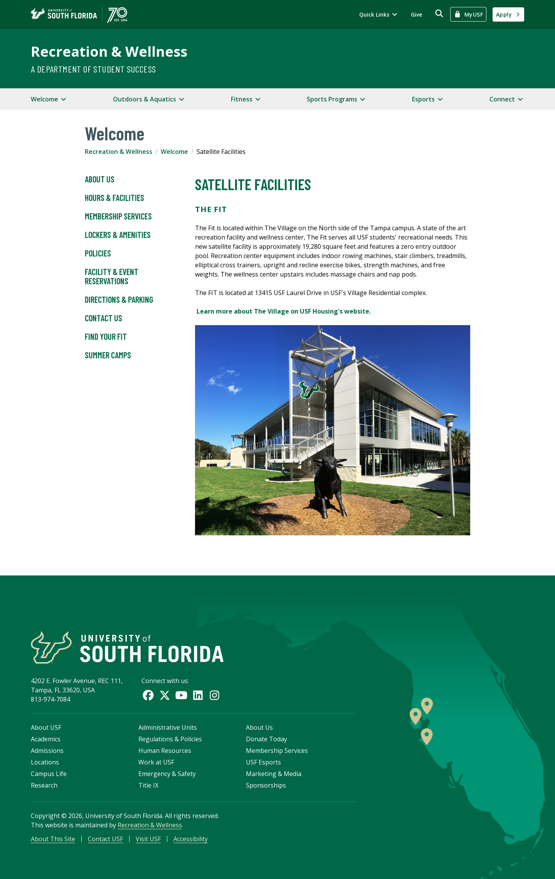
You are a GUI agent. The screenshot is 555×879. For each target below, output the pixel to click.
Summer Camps (108, 355)
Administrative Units (167, 727)
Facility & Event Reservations (111, 276)
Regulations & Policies (170, 739)
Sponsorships (266, 785)
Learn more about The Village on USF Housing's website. (284, 311)
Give (416, 14)
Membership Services (118, 216)
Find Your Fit (106, 336)
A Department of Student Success (93, 68)
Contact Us (103, 318)
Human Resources (164, 750)
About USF (46, 727)
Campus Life (49, 773)
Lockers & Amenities (118, 235)
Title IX (148, 785)
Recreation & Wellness (109, 51)
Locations (45, 762)
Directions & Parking (119, 299)
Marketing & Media (273, 773)
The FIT (212, 209)
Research (44, 785)
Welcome (174, 151)
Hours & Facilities (114, 197)
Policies (98, 253)
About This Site (53, 839)
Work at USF (156, 762)
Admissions (47, 750)
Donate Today (266, 739)
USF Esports (263, 762)
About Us (99, 179)
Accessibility (190, 839)
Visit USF (148, 839)
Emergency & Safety (167, 773)
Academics (46, 739)
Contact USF (105, 839)
